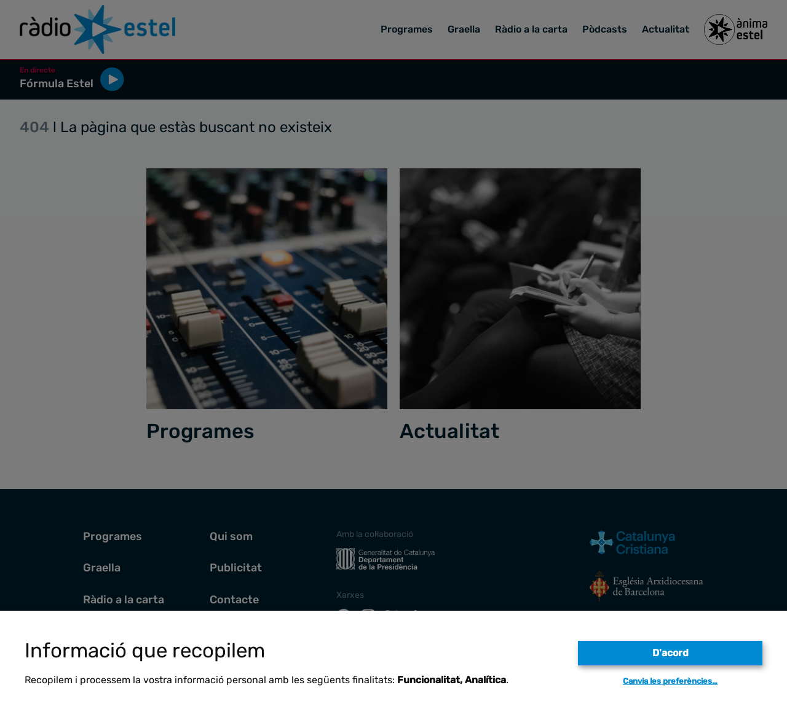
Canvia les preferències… (670, 681)
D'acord (670, 653)
